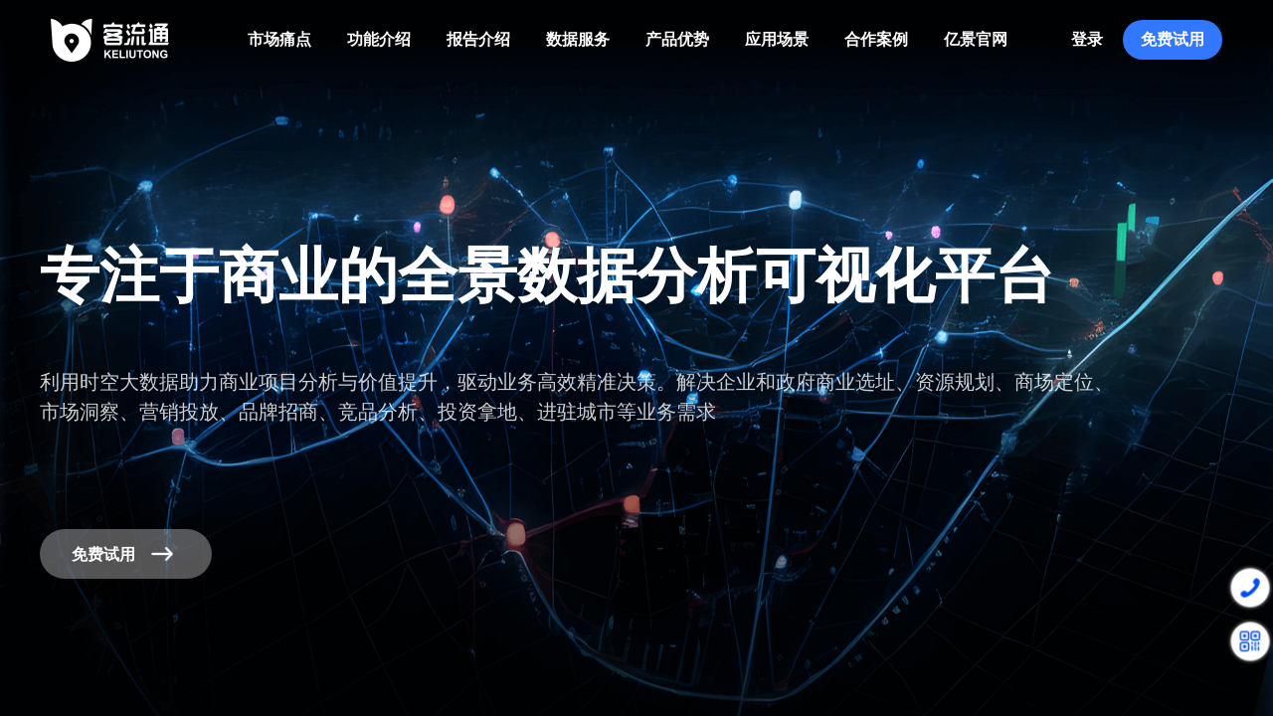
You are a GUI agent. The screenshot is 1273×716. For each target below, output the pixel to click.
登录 (1087, 39)
